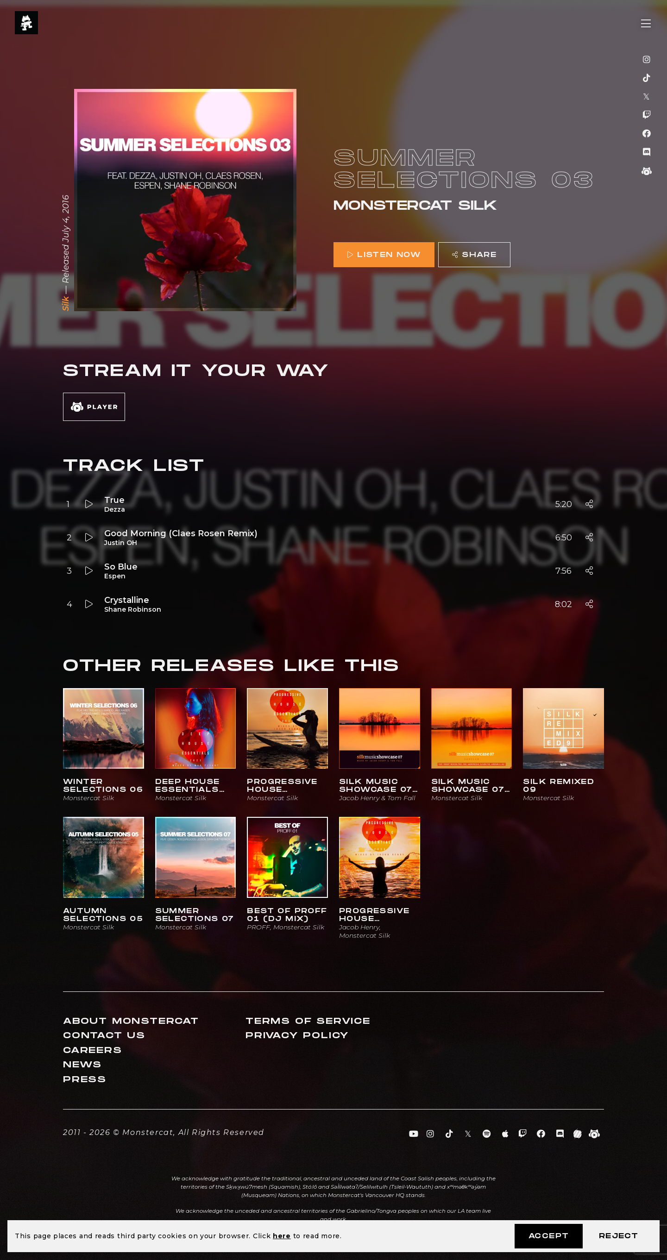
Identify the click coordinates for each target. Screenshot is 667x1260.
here (282, 1236)
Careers (92, 1050)
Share (474, 255)
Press (85, 1079)
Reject (618, 1236)
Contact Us (104, 1036)
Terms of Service (308, 1021)
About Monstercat (131, 1021)
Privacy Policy (297, 1036)
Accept (549, 1236)
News (82, 1065)
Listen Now (384, 255)
